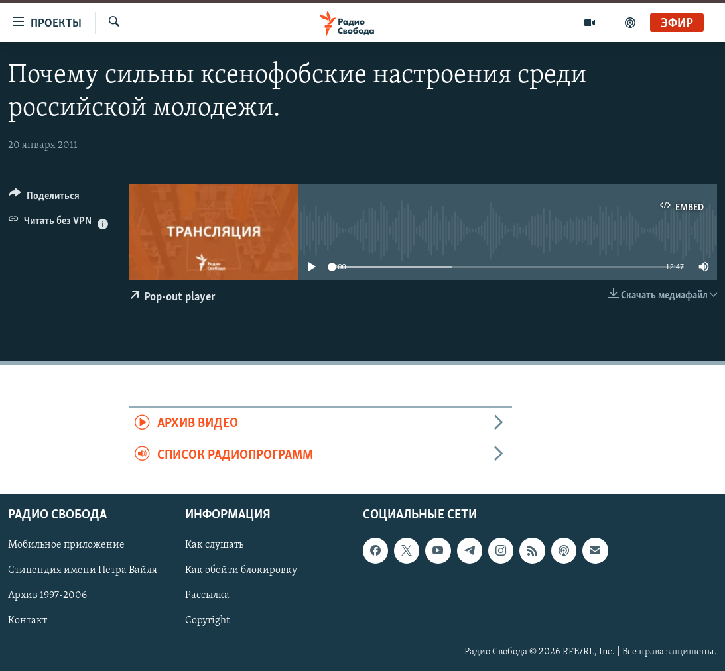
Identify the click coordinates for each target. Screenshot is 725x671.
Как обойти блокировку (241, 570)
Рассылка (207, 595)
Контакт (27, 621)
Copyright (207, 621)
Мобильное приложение (66, 545)
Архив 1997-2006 (47, 595)
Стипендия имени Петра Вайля (82, 570)
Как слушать (214, 545)
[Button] (44, 198)
